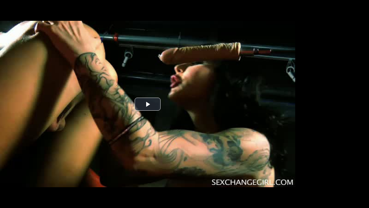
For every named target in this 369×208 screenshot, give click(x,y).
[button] (148, 104)
